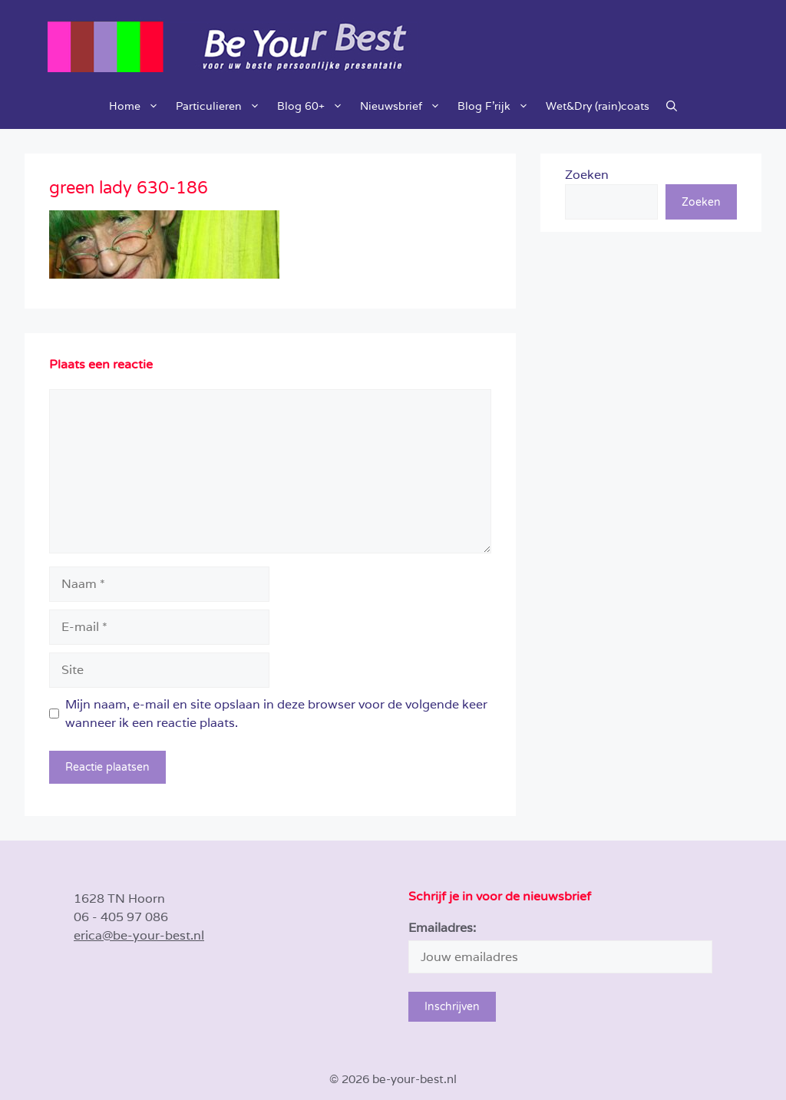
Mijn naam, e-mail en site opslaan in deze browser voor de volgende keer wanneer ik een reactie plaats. (276, 713)
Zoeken (587, 175)
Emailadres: (442, 928)
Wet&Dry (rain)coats (597, 106)
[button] (671, 106)
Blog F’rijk (497, 106)
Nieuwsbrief (404, 106)
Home (138, 106)
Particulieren (222, 106)
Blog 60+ (314, 106)
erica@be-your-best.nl (139, 935)
